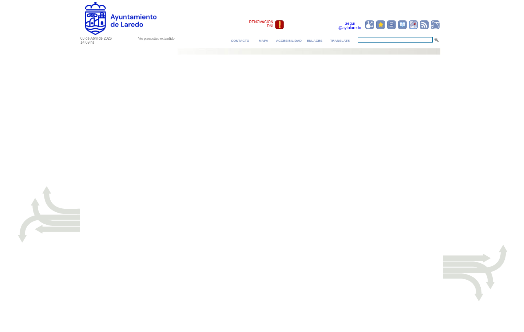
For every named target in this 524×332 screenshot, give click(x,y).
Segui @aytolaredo (349, 25)
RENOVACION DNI (261, 24)
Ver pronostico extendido (156, 38)
